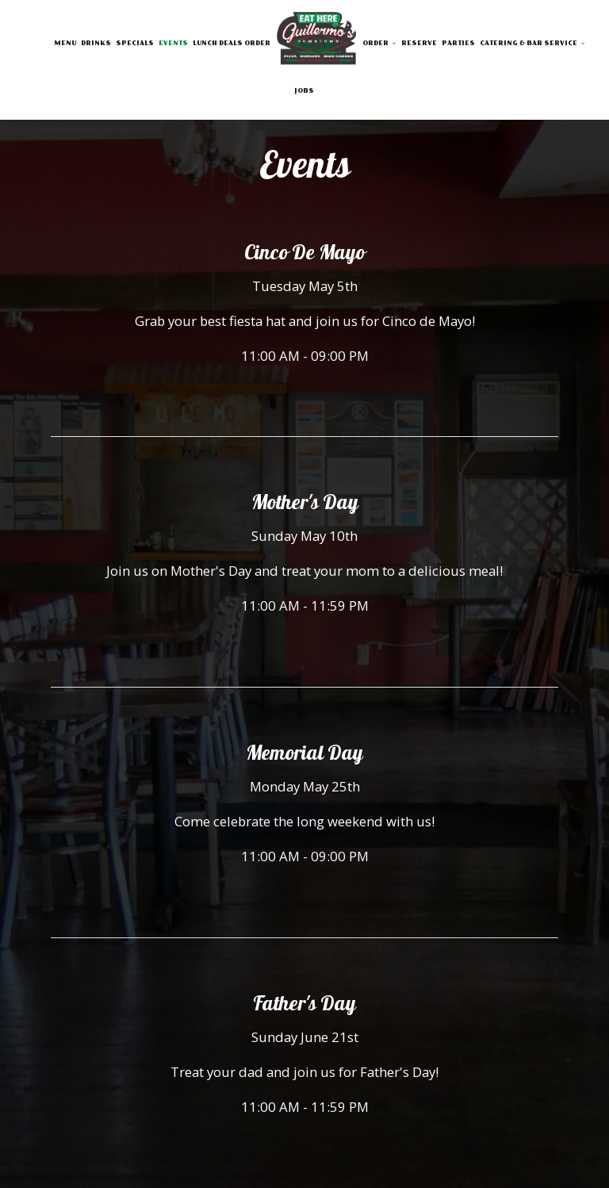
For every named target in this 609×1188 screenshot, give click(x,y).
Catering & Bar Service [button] (532, 43)
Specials (135, 43)
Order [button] (379, 43)
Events (173, 43)
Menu (65, 43)
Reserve (419, 43)
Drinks (96, 43)
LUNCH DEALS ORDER (231, 43)
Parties (458, 43)
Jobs (304, 90)
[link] (316, 41)
